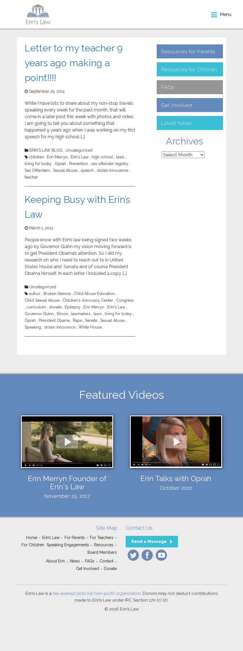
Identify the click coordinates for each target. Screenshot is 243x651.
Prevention (78, 163)
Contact (106, 561)
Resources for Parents (188, 51)
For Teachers (101, 537)
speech (87, 170)
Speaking (33, 327)
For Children (33, 545)
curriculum (36, 307)
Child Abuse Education (94, 293)
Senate (91, 320)
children (36, 157)
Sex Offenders (37, 170)
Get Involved (176, 105)
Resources (103, 545)
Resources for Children (189, 69)
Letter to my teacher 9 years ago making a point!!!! (74, 62)
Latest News (176, 123)
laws (120, 157)
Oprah (60, 163)
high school (102, 157)
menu (225, 14)
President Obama (54, 320)
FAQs (167, 87)
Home (31, 537)
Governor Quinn (39, 314)
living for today (38, 163)
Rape (77, 320)
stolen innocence (112, 170)
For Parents (75, 537)
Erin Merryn (57, 157)
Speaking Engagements (68, 545)
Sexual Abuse (65, 170)
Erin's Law (80, 157)
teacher (31, 177)
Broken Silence (57, 293)
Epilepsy (72, 307)
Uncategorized (79, 150)
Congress (125, 300)
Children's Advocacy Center (88, 300)
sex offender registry (109, 163)
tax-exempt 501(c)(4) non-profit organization (97, 593)
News (75, 561)
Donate (110, 568)
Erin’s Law (50, 537)
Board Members (102, 552)
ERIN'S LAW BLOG (46, 150)
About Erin (55, 561)
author (34, 293)
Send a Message (149, 541)
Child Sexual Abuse (42, 300)
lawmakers (80, 314)
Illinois (62, 314)
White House (90, 327)
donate (55, 307)
